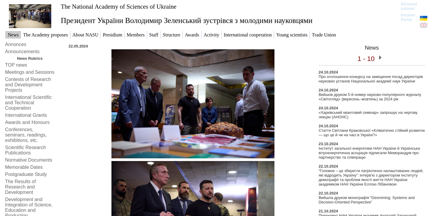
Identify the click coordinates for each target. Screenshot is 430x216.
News (372, 48)
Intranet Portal (408, 17)
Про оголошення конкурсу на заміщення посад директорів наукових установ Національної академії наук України (371, 78)
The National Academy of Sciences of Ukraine (118, 6)
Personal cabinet (409, 6)
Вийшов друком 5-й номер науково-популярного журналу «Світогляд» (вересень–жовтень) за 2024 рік (370, 96)
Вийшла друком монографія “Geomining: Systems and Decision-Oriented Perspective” (367, 199)
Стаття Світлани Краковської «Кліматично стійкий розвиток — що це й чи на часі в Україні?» (372, 132)
